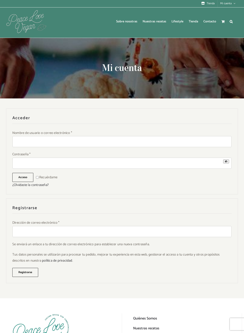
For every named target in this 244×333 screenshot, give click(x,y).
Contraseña (21, 154)
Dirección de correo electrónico (36, 222)
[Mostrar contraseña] (226, 161)
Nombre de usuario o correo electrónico (42, 133)
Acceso (22, 177)
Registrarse (25, 272)
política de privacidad (57, 260)
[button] (231, 21)
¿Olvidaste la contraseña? (30, 185)
